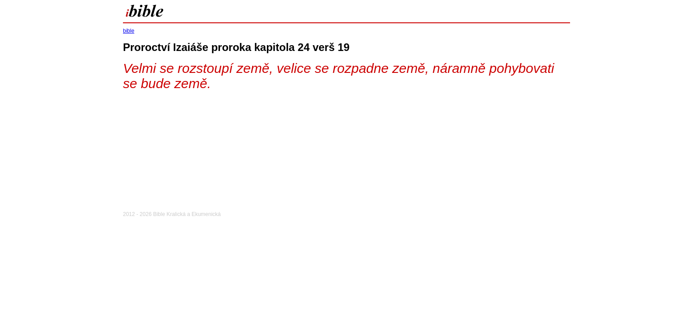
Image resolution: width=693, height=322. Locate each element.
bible (128, 31)
